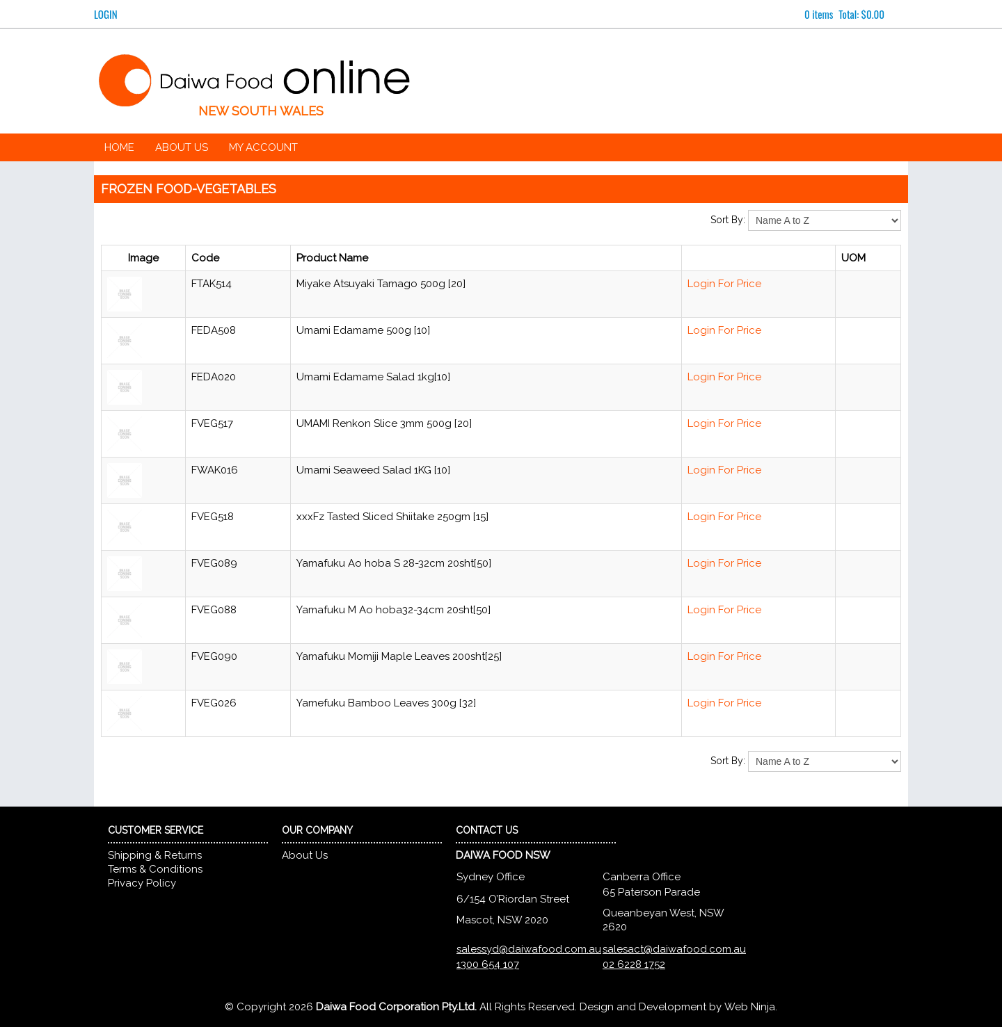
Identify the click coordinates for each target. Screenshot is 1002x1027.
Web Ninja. (750, 1007)
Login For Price (724, 283)
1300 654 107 (487, 964)
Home (119, 147)
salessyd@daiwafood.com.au (528, 949)
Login (106, 14)
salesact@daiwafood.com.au (674, 949)
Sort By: (727, 219)
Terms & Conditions (155, 869)
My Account (263, 147)
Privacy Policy (142, 883)
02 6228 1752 (634, 964)
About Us (181, 147)
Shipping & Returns (155, 855)
